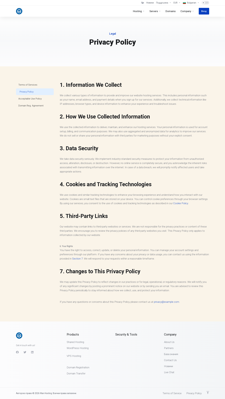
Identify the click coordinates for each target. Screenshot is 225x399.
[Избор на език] (191, 2)
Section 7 (77, 258)
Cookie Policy (180, 203)
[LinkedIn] (32, 352)
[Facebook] (17, 352)
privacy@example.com (166, 301)
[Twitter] (25, 352)
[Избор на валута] (177, 2)
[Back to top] (208, 392)
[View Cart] (142, 2)
